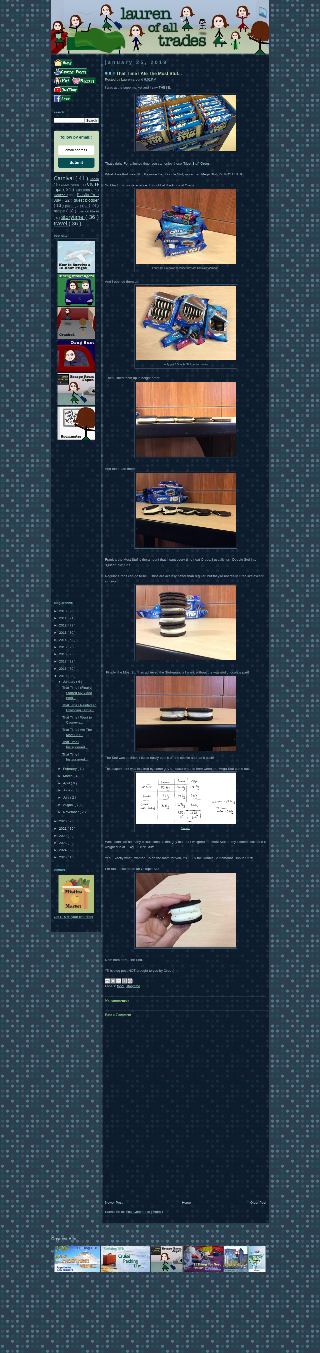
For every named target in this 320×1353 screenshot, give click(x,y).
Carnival (64, 178)
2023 (63, 843)
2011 (63, 618)
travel (61, 223)
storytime (133, 986)
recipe (60, 211)
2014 (63, 640)
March (68, 776)
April (67, 783)
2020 (63, 821)
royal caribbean (88, 211)
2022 (63, 836)
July (66, 797)
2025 (63, 857)
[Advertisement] (185, 1162)
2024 (63, 850)
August (68, 805)
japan (69, 206)
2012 (63, 625)
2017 (63, 661)
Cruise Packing (70, 184)
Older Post (258, 1202)
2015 (63, 647)
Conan (94, 179)
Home (186, 1202)
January (69, 682)
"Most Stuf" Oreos (196, 163)
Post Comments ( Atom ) (144, 1212)
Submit (76, 162)
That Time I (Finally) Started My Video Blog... (77, 693)
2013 (63, 632)
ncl (85, 205)
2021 (63, 828)
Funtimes (83, 190)
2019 (63, 676)
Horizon (60, 195)
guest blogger (86, 200)
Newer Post (113, 1202)
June (67, 790)
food (120, 986)
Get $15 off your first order (73, 917)
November (71, 812)
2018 (63, 668)
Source (185, 828)
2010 (63, 611)
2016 (63, 654)
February (70, 769)
